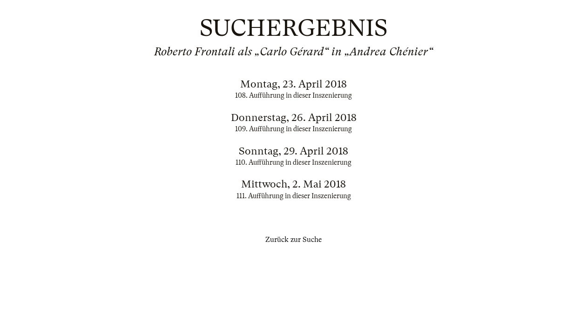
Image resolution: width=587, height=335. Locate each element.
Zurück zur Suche (293, 239)
